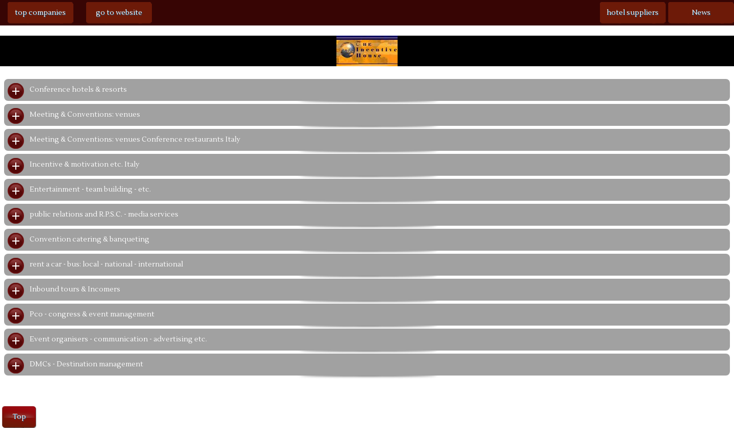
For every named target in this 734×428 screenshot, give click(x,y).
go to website (119, 12)
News (701, 12)
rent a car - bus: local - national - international (106, 264)
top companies (40, 12)
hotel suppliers (633, 12)
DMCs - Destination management (86, 364)
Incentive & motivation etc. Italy (84, 164)
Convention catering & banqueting (89, 239)
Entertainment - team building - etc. (90, 189)
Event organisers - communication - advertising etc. (118, 339)
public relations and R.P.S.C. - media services (104, 214)
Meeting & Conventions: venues (85, 114)
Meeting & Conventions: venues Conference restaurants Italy (135, 139)
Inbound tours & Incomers (75, 289)
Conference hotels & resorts (78, 89)
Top (19, 416)
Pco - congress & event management (92, 314)
